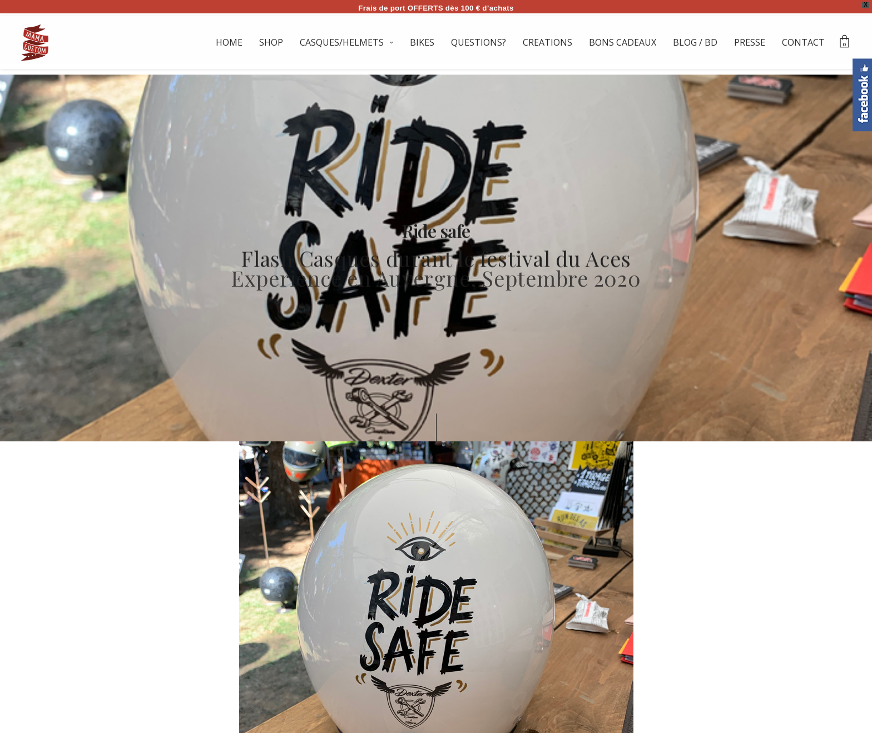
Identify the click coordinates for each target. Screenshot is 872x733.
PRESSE (749, 42)
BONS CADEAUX (622, 42)
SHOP (271, 42)
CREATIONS (547, 42)
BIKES (422, 42)
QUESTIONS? (478, 42)
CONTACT (803, 42)
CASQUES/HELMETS (342, 42)
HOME (229, 42)
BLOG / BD (695, 42)
